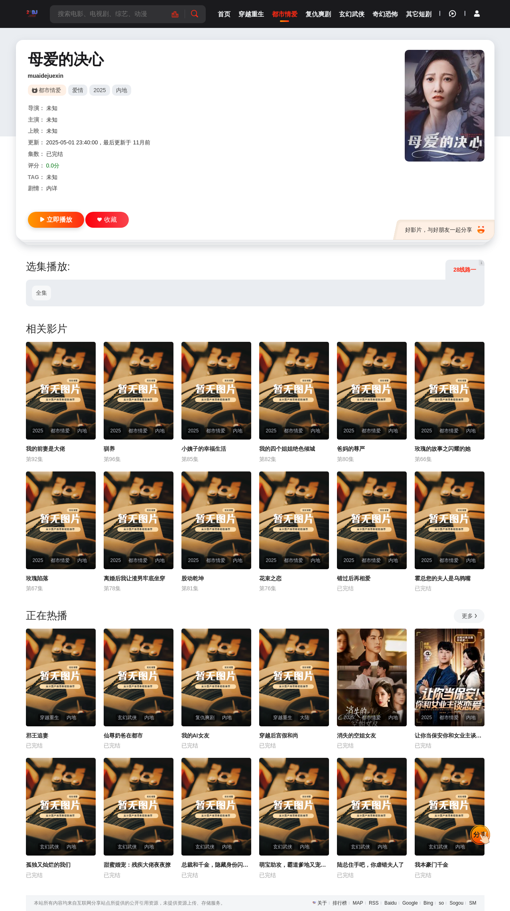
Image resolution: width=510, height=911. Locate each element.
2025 (99, 90)
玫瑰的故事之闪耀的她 (443, 449)
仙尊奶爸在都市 (123, 735)
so (441, 903)
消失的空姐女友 (356, 735)
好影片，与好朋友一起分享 (444, 229)
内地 (121, 90)
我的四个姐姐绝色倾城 (287, 449)
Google (410, 903)
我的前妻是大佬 (45, 449)
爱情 (77, 90)
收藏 (107, 219)
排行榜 (340, 903)
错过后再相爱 (353, 578)
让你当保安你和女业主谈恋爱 (449, 735)
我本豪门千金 (431, 865)
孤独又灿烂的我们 (48, 865)
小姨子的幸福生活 (203, 449)
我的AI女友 (195, 735)
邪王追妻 (37, 735)
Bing (428, 903)
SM (473, 903)
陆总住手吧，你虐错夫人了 (370, 865)
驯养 (109, 449)
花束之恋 (270, 578)
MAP (358, 903)
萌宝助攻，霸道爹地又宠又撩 (294, 865)
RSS (374, 903)
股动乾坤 (192, 578)
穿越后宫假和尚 (278, 735)
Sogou (456, 903)
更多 (470, 616)
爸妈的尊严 (351, 449)
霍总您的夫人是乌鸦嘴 (443, 578)
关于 (322, 903)
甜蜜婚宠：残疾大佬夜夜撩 (137, 865)
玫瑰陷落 (37, 578)
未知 (51, 108)
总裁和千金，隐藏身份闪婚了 (216, 865)
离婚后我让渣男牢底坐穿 (134, 578)
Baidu (390, 903)
